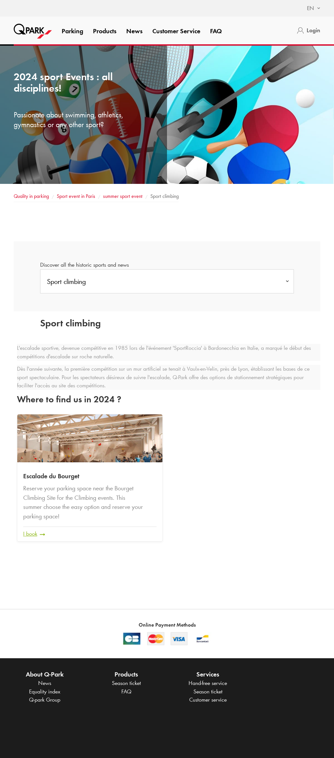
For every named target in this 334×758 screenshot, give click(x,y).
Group (44, 699)
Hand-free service (208, 683)
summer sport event (123, 196)
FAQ (216, 31)
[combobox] (310, 8)
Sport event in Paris (76, 196)
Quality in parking (31, 196)
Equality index (44, 691)
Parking (72, 31)
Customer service (208, 699)
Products (104, 31)
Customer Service (176, 31)
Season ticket (126, 683)
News (134, 31)
